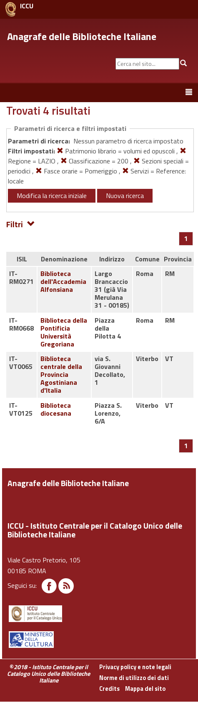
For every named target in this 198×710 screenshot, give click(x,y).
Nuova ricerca (125, 196)
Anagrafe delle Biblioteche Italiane (81, 36)
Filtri (20, 223)
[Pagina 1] (186, 238)
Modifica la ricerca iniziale (52, 196)
